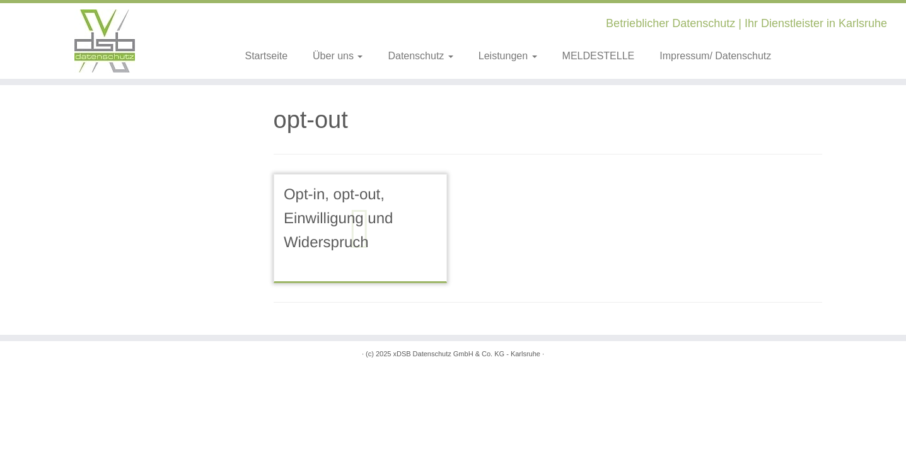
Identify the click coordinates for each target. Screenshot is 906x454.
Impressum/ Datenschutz (715, 55)
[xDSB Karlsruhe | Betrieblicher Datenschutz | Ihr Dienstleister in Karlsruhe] (104, 41)
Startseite (266, 55)
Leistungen (508, 55)
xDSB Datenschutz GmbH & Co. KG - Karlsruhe (466, 354)
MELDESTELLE (598, 55)
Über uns (338, 55)
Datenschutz (420, 55)
